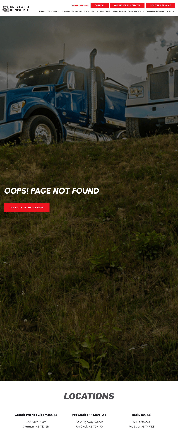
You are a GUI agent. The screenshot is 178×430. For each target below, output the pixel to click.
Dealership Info (136, 11)
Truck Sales (53, 11)
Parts (86, 11)
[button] (80, 5)
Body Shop (105, 11)
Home (41, 11)
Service (94, 11)
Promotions (77, 11)
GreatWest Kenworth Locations (161, 11)
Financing (65, 11)
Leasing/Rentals (119, 11)
